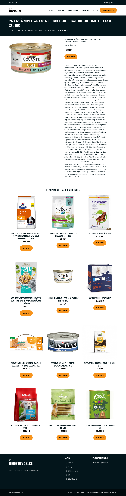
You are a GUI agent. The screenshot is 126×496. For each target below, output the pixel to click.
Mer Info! (71, 57)
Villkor (83, 492)
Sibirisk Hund (73, 10)
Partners (86, 10)
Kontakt (76, 492)
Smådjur (77, 39)
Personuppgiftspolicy (95, 492)
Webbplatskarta (110, 492)
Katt (86, 39)
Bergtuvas (60, 10)
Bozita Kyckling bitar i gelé (100, 298)
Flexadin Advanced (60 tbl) (100, 233)
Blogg (95, 10)
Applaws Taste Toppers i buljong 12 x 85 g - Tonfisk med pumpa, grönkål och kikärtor (26, 301)
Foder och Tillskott (96, 39)
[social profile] (16, 2)
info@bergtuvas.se (109, 2)
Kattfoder (67, 42)
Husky (50, 10)
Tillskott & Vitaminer (79, 42)
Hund (83, 39)
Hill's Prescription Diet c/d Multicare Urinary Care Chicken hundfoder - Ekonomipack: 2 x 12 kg (26, 236)
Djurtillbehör (108, 10)
